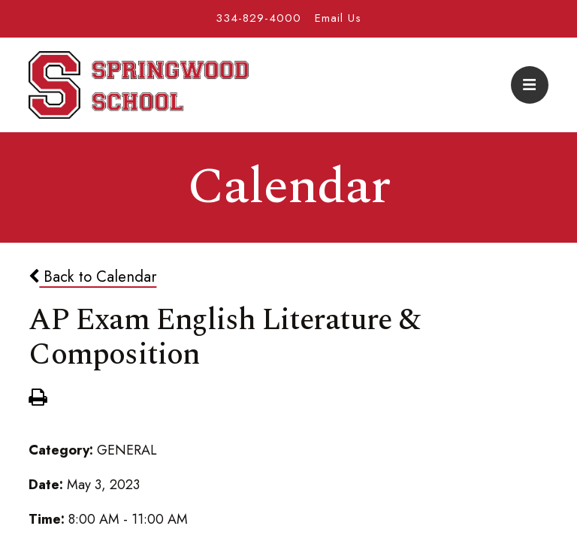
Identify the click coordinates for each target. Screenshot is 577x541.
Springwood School (138, 85)
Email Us (338, 18)
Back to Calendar (92, 276)
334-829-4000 (258, 18)
